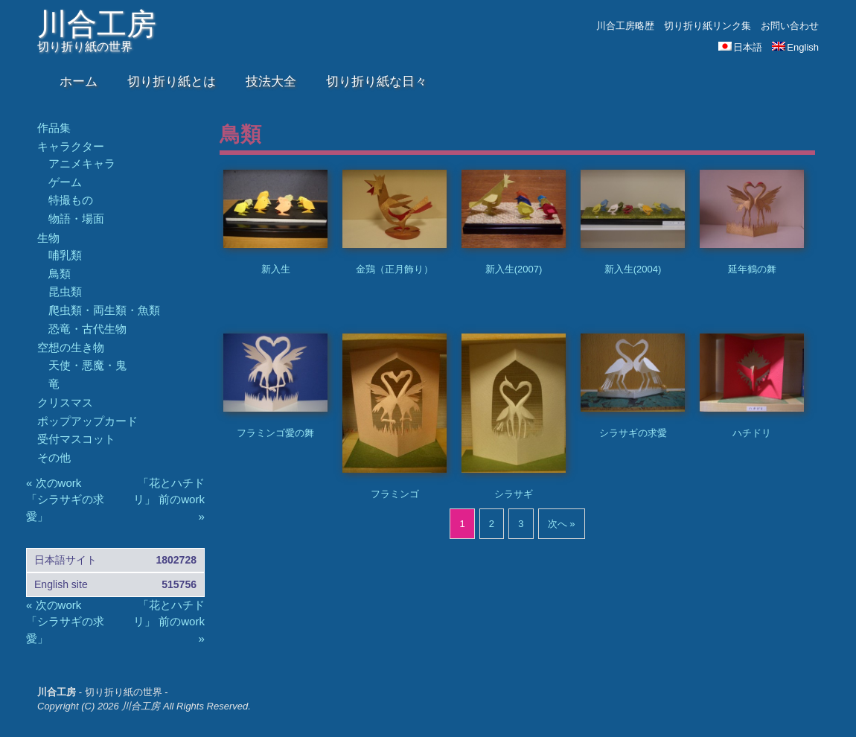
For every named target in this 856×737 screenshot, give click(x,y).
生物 (48, 238)
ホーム (79, 81)
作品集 (54, 127)
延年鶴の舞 (752, 269)
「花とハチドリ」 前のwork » (169, 499)
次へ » (561, 523)
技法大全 (271, 81)
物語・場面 (76, 218)
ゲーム (65, 182)
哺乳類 (65, 255)
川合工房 (96, 23)
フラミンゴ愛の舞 (275, 432)
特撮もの (70, 200)
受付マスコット (76, 439)
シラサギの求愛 (633, 432)
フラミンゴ (395, 494)
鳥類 (59, 273)
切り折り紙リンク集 (707, 25)
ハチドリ (751, 432)
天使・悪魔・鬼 (87, 365)
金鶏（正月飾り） (394, 269)
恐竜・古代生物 (87, 328)
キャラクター (70, 146)
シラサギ (513, 494)
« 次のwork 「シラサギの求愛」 (65, 499)
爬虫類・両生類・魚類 (104, 310)
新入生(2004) (633, 269)
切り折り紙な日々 (376, 81)
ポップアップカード (87, 421)
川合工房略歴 (625, 25)
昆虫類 (65, 291)
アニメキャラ (81, 163)
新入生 (275, 269)
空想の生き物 (70, 347)
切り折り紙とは (171, 81)
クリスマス (65, 402)
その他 (54, 457)
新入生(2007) (514, 269)
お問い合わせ (790, 25)
